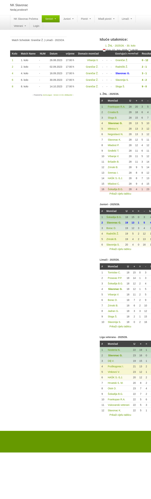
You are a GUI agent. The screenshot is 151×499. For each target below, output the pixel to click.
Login (36, 25)
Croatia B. (113, 112)
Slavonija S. (113, 244)
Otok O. (112, 388)
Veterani (20, 25)
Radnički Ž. (112, 233)
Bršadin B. (113, 161)
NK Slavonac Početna (26, 18)
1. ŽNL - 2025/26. (114, 45)
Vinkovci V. (114, 371)
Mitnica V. (113, 128)
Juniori (68, 18)
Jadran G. (113, 311)
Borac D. (111, 228)
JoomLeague (47, 95)
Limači (127, 18)
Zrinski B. (113, 167)
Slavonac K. (114, 139)
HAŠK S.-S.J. (115, 178)
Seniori (50, 18)
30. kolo (131, 45)
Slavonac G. (115, 123)
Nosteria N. (114, 349)
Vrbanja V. (113, 156)
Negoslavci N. (115, 134)
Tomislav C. (114, 272)
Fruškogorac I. (116, 366)
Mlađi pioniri (106, 18)
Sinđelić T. (113, 150)
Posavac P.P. (115, 278)
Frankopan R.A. (116, 106)
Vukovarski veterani (118, 404)
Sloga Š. (112, 316)
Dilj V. (111, 360)
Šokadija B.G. (115, 189)
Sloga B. (112, 117)
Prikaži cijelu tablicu (120, 193)
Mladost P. (113, 145)
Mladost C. (114, 183)
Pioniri (86, 18)
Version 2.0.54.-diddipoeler (62, 95)
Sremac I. (113, 172)
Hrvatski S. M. (115, 382)
